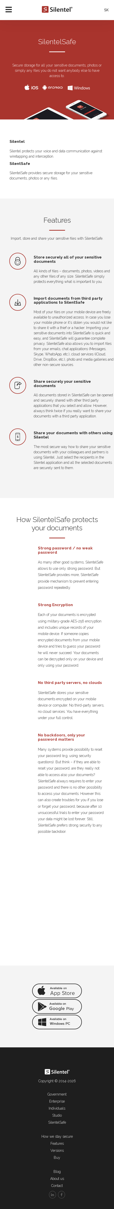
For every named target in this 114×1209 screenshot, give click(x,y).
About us (57, 1179)
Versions (57, 1151)
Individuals (57, 1108)
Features (57, 1143)
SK (106, 10)
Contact (57, 1186)
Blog (57, 1172)
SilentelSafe (57, 1122)
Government (57, 1094)
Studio (57, 1115)
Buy (57, 1158)
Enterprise (57, 1101)
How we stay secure (57, 1136)
